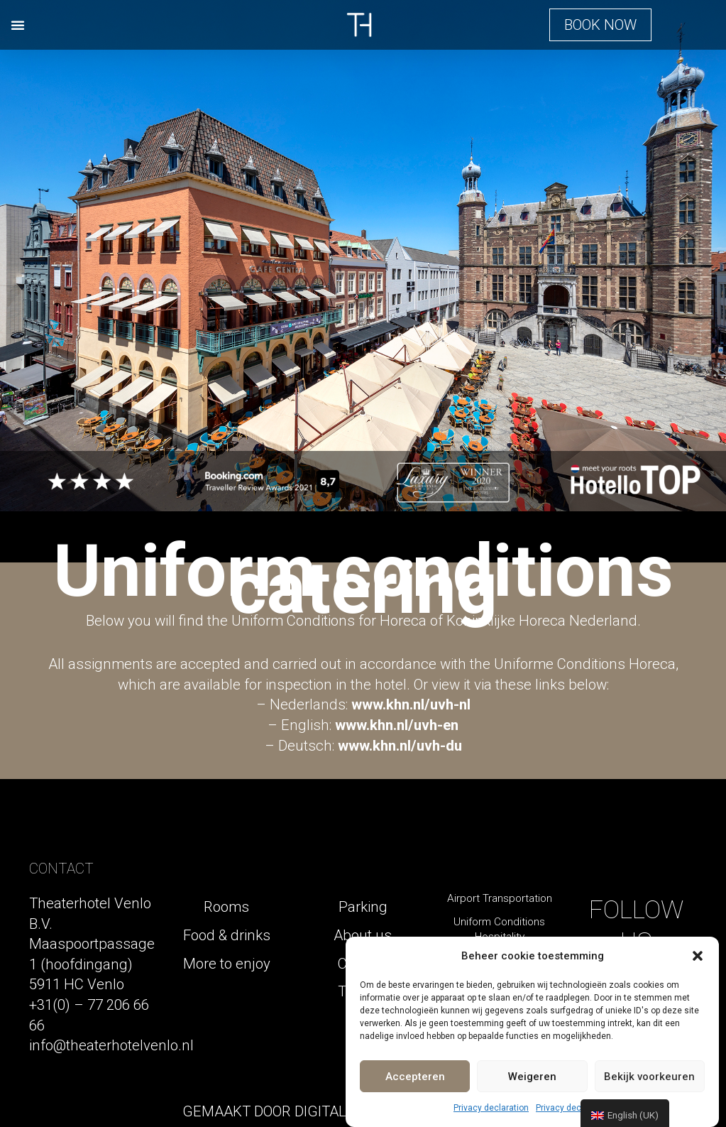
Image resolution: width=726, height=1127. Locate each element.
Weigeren (532, 1076)
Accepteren (415, 1076)
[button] (698, 956)
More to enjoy (226, 963)
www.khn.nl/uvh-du (400, 745)
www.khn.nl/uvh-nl (411, 704)
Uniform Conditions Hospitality (499, 929)
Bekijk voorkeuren (649, 1076)
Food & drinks (226, 935)
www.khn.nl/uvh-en (396, 725)
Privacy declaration (491, 1108)
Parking (363, 906)
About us (363, 935)
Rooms (226, 906)
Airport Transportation (499, 898)
